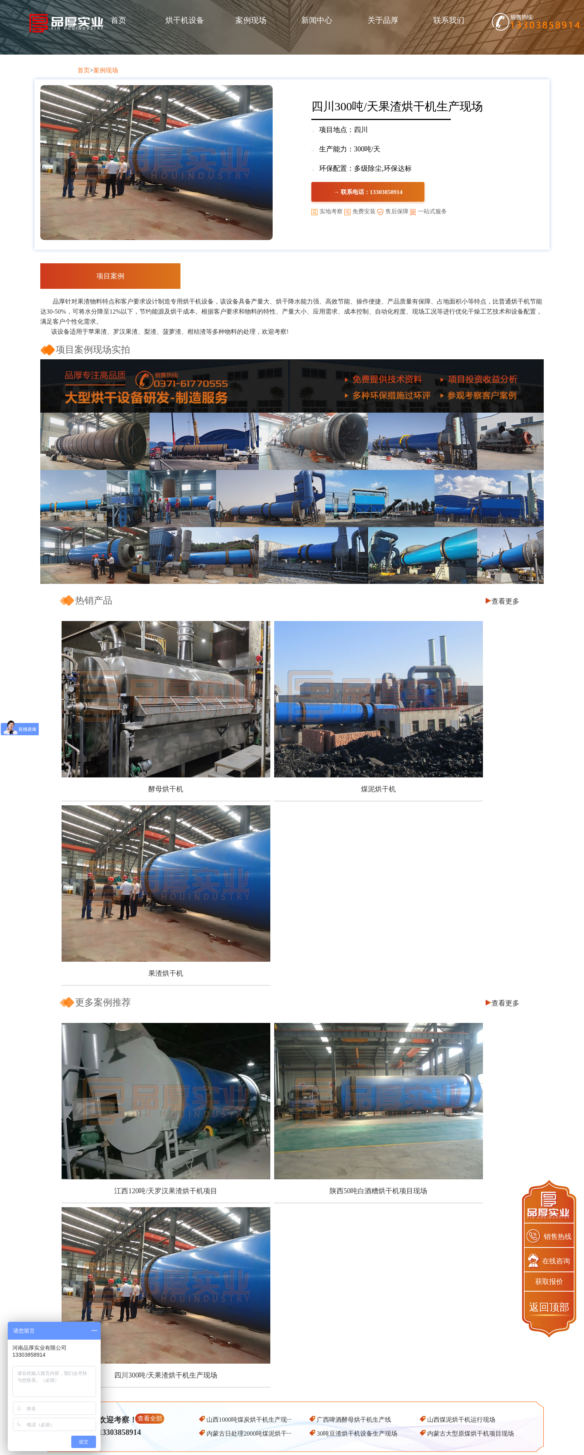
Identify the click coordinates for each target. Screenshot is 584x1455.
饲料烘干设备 (280, 1394)
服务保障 (192, 1407)
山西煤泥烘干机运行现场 (461, 962)
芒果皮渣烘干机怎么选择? (96, 1042)
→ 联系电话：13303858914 (393, 192)
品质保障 (192, 1394)
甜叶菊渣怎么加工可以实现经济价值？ (356, 1031)
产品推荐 (368, 1366)
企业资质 (192, 1421)
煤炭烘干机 (368, 1421)
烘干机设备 (184, 20)
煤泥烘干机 (290, 745)
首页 (118, 20)
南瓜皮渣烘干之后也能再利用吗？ (108, 1054)
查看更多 (505, 601)
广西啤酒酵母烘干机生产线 (354, 962)
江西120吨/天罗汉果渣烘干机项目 (136, 918)
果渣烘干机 (443, 745)
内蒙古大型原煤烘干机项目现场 (470, 976)
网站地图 (438, 1442)
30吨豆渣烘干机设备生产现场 (357, 976)
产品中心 (280, 1366)
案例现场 (250, 20)
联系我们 (448, 20)
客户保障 (192, 1380)
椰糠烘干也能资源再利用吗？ (343, 1042)
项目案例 (110, 276)
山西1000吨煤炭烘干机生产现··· (249, 962)
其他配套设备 (280, 1421)
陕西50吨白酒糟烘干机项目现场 (290, 918)
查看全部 (149, 961)
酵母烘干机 (136, 745)
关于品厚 (383, 20)
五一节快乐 (317, 1054)
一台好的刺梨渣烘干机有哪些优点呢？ (115, 1077)
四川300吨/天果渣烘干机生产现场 (443, 918)
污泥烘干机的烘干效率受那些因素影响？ (360, 1065)
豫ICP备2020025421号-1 (392, 1442)
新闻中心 (316, 20)
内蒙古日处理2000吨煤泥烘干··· (249, 976)
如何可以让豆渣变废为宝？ (340, 1077)
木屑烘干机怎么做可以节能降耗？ (108, 1031)
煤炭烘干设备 (280, 1380)
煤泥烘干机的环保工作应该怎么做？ (111, 1065)
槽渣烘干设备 (280, 1407)
